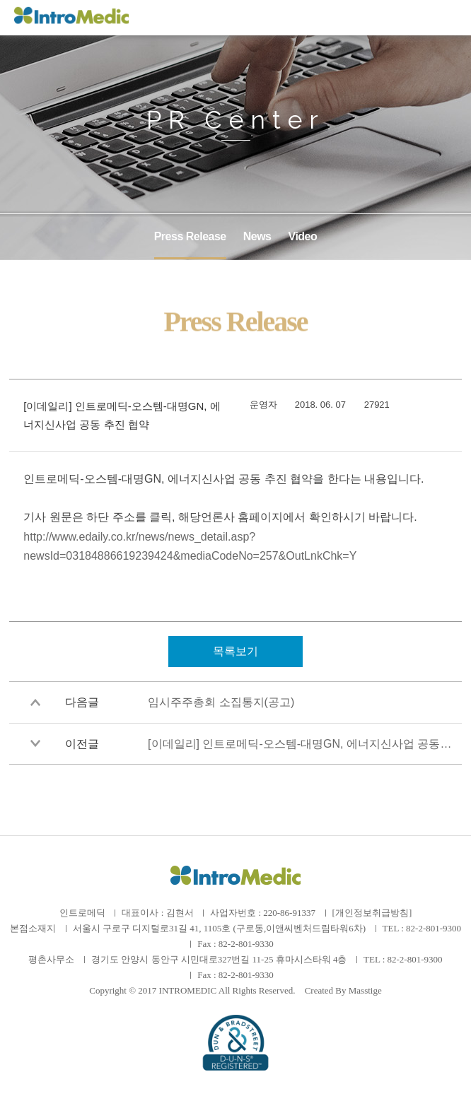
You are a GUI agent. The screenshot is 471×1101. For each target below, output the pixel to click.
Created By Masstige (343, 990)
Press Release (190, 236)
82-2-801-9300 (433, 928)
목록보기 (235, 651)
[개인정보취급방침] (372, 912)
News (257, 236)
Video (303, 236)
